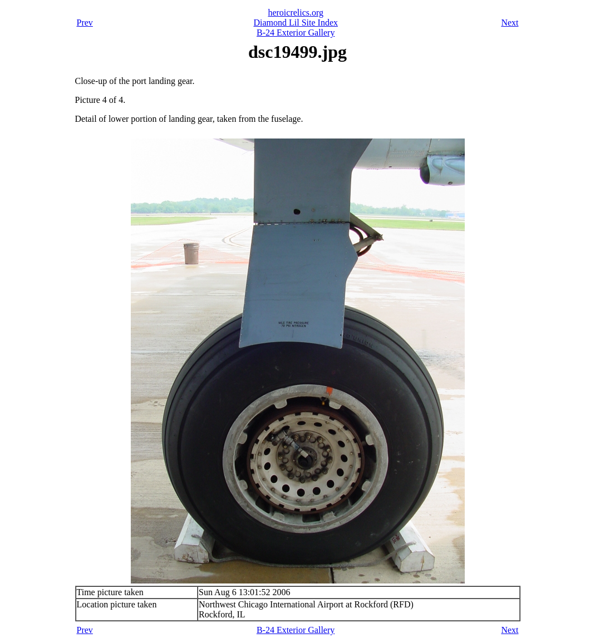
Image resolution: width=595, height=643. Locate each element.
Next (509, 22)
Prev (85, 22)
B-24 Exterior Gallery (296, 32)
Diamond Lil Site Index (295, 22)
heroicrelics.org (295, 12)
